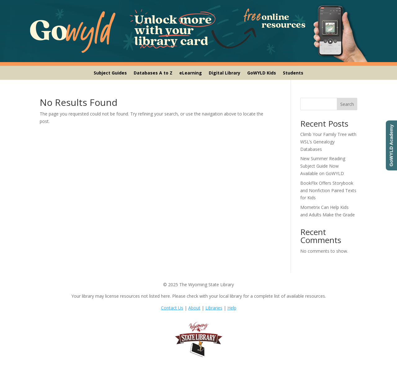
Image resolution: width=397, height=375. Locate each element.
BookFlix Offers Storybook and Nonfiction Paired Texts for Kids (328, 190)
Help (231, 308)
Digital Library (224, 73)
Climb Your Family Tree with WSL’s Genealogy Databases (328, 141)
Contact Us (172, 308)
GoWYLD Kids (261, 73)
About (194, 308)
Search (347, 104)
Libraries (213, 308)
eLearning (190, 73)
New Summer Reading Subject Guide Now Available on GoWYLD (322, 166)
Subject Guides (110, 73)
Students (293, 73)
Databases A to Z (153, 73)
